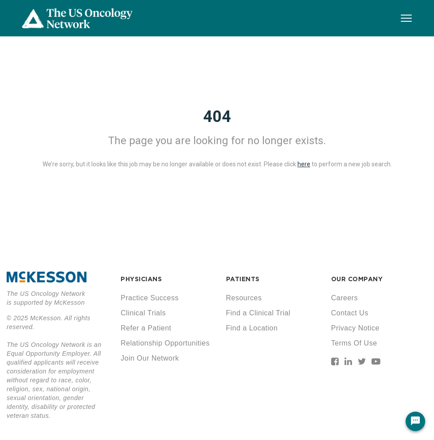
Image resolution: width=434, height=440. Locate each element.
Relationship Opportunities (165, 343)
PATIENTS (243, 279)
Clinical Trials (143, 313)
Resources (244, 298)
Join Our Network (150, 358)
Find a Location (252, 328)
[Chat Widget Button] (415, 421)
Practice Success (150, 298)
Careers (344, 298)
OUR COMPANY (357, 279)
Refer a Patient (146, 328)
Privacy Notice (355, 328)
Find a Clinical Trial (258, 313)
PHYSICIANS (141, 279)
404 (217, 116)
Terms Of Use (354, 343)
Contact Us (349, 313)
